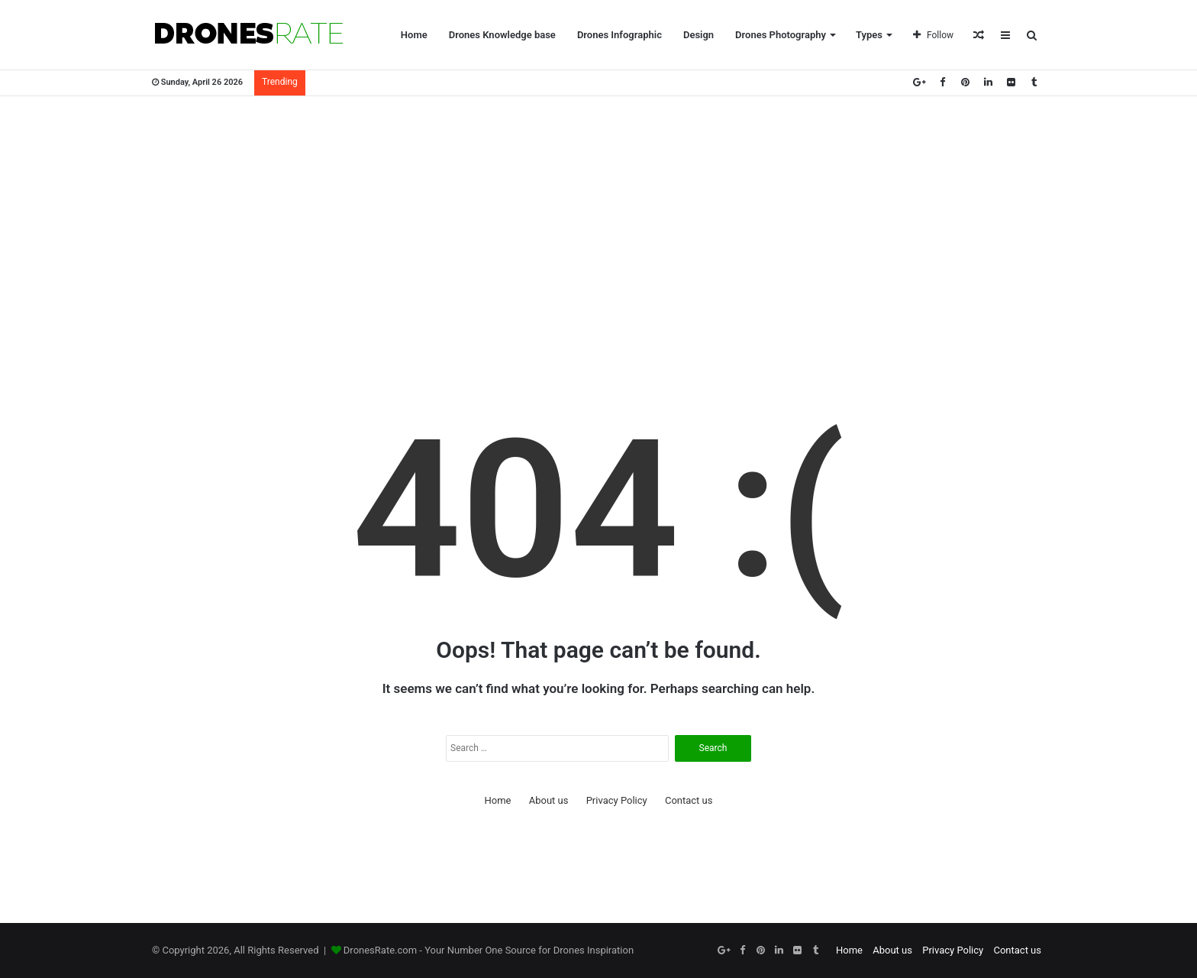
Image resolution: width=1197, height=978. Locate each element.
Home (414, 34)
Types (869, 34)
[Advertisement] (598, 218)
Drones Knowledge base (502, 34)
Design (698, 34)
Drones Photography (780, 34)
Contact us (689, 800)
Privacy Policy (616, 800)
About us (549, 800)
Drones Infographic (619, 34)
